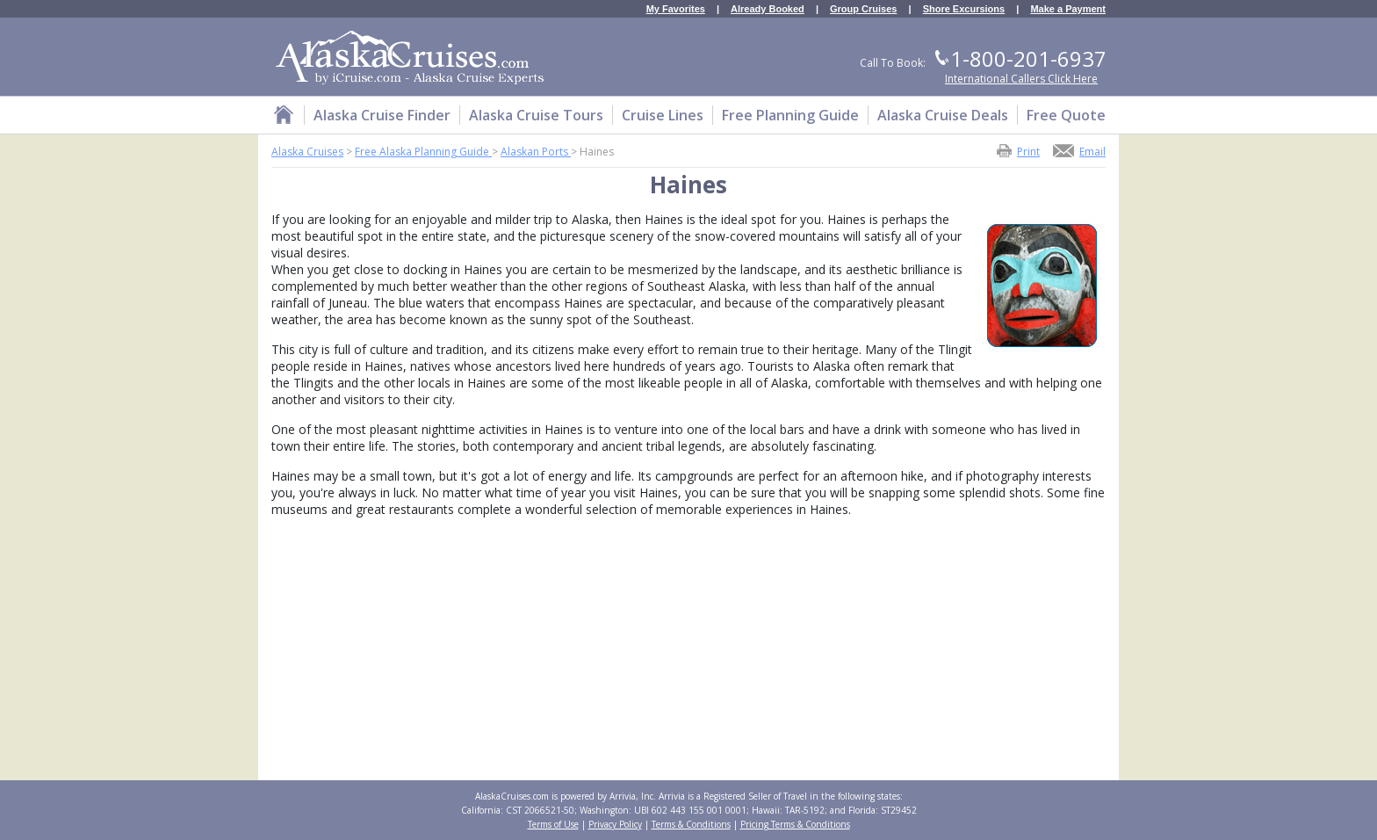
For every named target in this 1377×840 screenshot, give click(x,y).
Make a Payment (1068, 9)
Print (1028, 150)
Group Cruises (863, 9)
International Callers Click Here (1021, 78)
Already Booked (767, 9)
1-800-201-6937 (1028, 58)
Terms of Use (553, 824)
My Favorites (675, 9)
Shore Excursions (964, 9)
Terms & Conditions (691, 824)
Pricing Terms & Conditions (795, 824)
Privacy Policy (615, 824)
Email (1092, 150)
